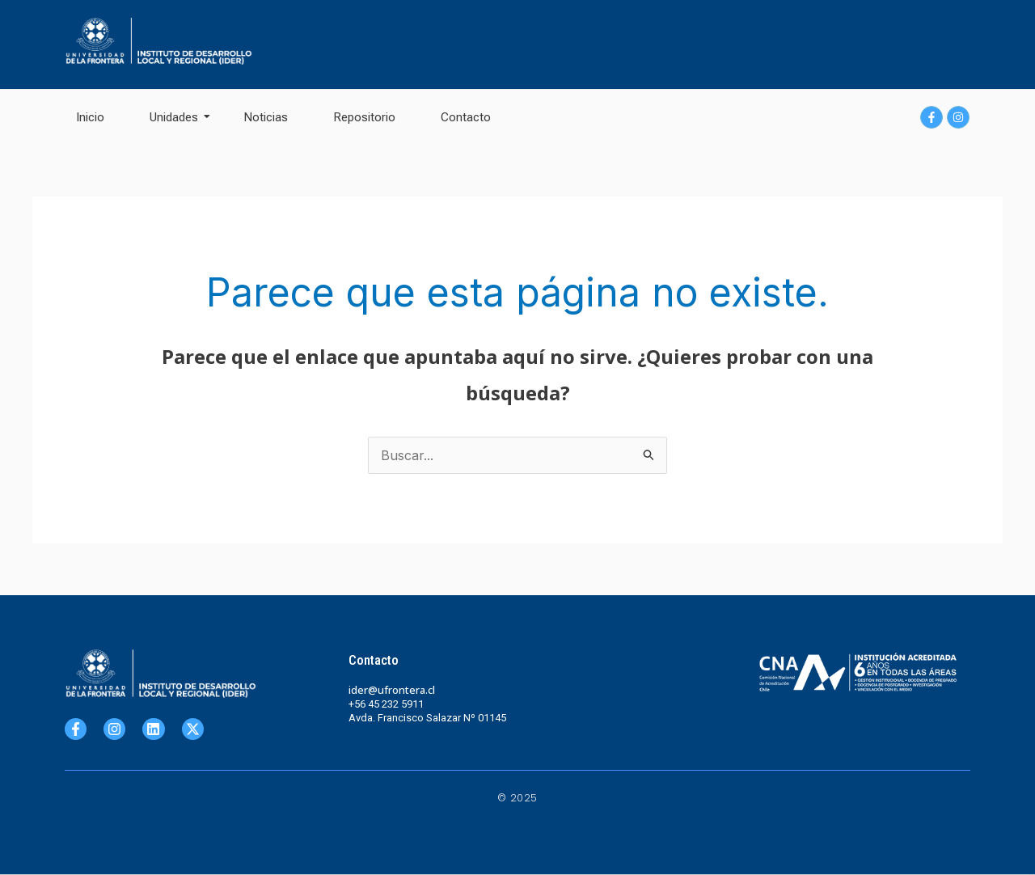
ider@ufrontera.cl (392, 690)
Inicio (90, 117)
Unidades (179, 117)
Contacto (466, 117)
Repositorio (364, 117)
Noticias (265, 117)
